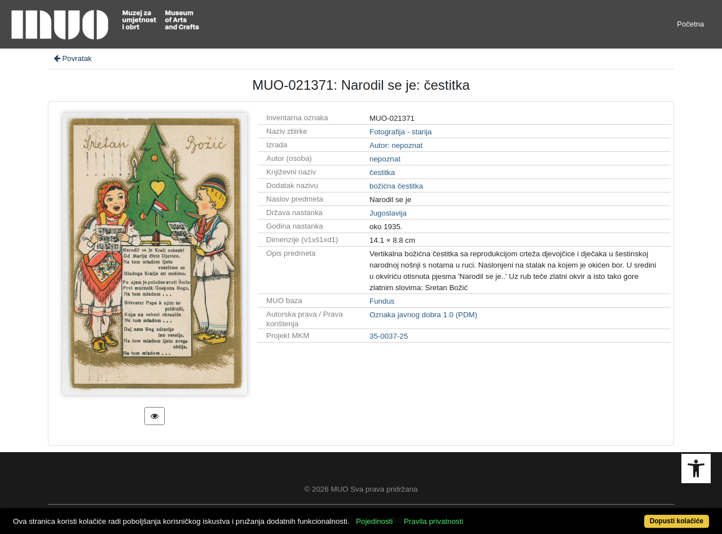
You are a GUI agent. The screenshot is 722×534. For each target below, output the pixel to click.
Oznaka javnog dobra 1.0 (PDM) (423, 314)
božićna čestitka (396, 186)
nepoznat (384, 159)
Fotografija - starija (400, 132)
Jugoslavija (388, 213)
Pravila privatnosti (433, 521)
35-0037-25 (388, 336)
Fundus (381, 301)
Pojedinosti (374, 521)
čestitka (382, 172)
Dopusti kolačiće (676, 521)
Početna (690, 24)
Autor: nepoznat (395, 145)
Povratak (72, 58)
